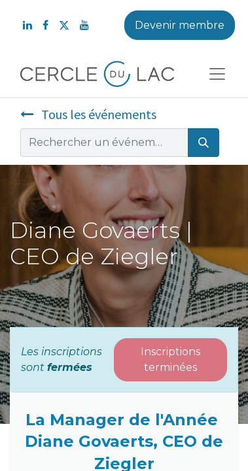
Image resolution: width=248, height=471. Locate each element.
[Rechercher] (203, 142)
